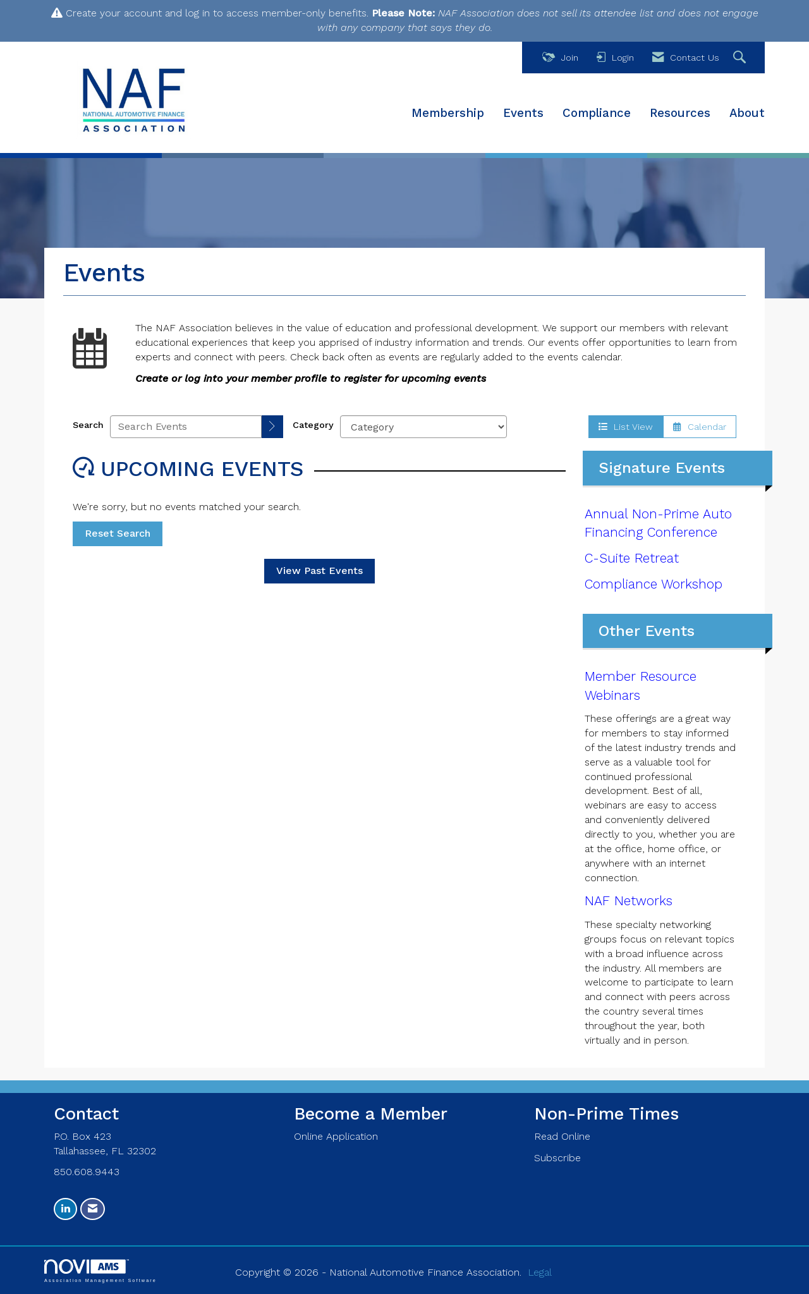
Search (88, 425)
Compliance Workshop (653, 584)
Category (313, 425)
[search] (272, 427)
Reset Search (117, 533)
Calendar (699, 427)
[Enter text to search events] (186, 426)
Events (523, 113)
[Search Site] (741, 58)
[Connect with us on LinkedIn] (65, 1209)
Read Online (562, 1136)
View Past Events (319, 571)
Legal (540, 1272)
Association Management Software (100, 1271)
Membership (447, 113)
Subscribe (557, 1158)
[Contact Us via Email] (92, 1209)
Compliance (597, 113)
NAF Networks (628, 900)
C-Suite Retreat (632, 558)
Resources (680, 113)
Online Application (336, 1136)
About (747, 113)
